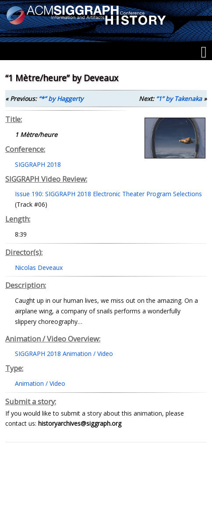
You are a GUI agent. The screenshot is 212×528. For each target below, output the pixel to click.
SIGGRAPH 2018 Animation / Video (64, 353)
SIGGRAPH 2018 (38, 164)
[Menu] (204, 52)
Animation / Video (40, 383)
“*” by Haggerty (61, 98)
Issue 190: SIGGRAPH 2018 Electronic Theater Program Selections (108, 194)
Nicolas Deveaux (39, 267)
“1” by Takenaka (179, 98)
